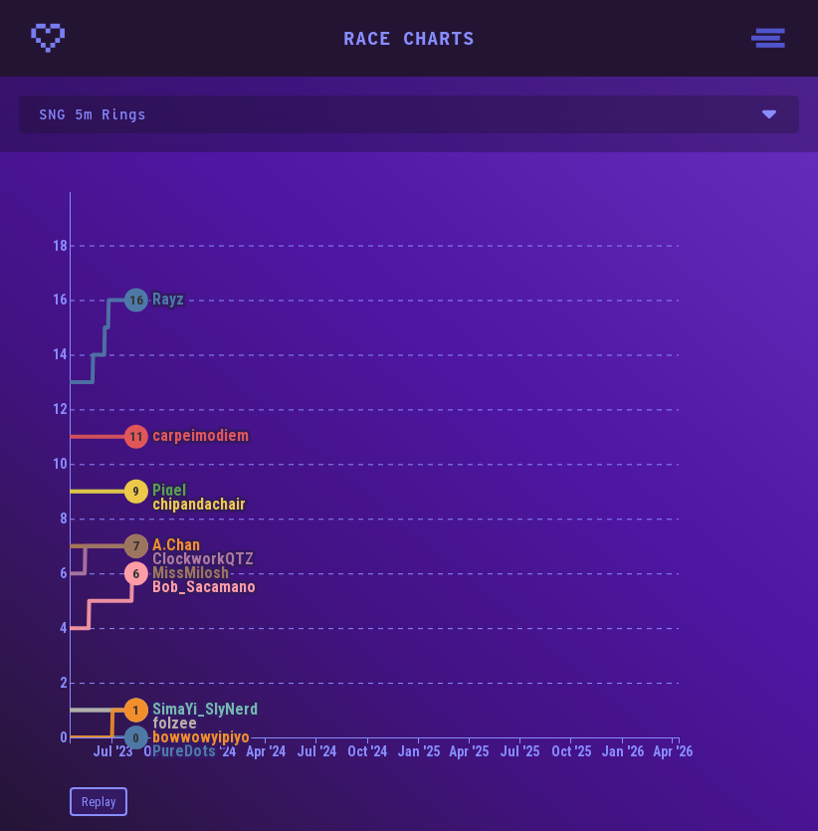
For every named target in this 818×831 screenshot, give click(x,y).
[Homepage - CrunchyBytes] (48, 38)
